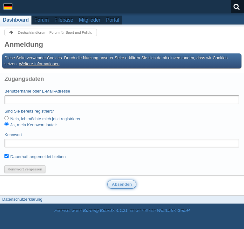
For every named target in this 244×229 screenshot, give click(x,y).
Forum (41, 20)
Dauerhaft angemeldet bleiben (35, 156)
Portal (112, 20)
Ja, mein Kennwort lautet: (30, 124)
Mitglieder (89, 20)
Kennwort (13, 134)
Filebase (64, 20)
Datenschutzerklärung (22, 199)
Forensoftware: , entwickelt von (122, 210)
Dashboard (16, 20)
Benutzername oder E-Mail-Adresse (37, 91)
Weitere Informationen (39, 63)
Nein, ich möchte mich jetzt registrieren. (43, 118)
